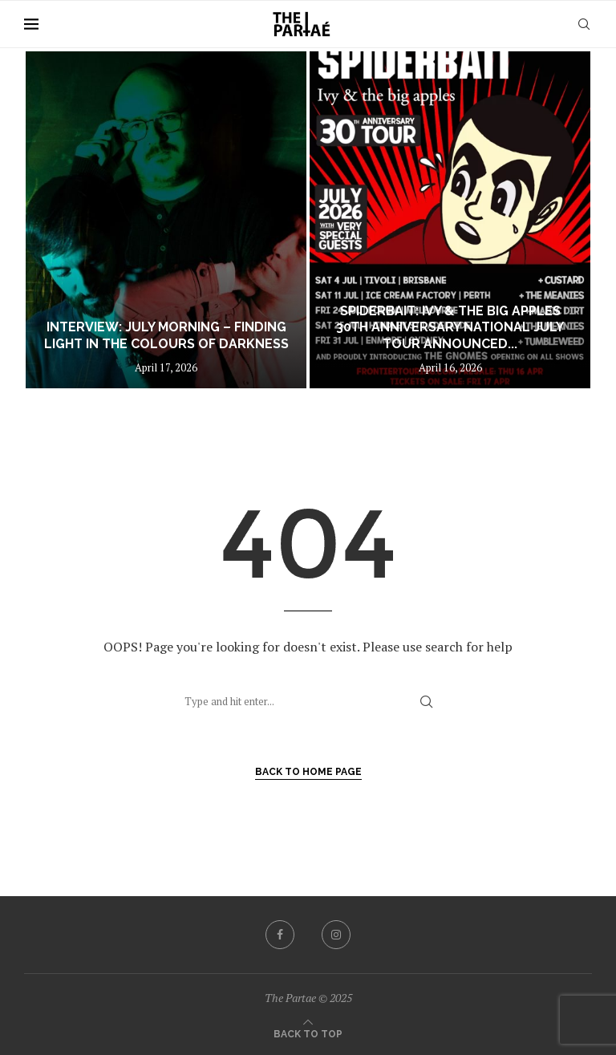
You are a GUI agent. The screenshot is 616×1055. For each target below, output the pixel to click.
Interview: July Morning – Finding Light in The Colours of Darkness (166, 335)
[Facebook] (279, 934)
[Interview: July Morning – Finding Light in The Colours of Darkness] (166, 219)
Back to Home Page (308, 771)
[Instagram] (336, 934)
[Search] (584, 24)
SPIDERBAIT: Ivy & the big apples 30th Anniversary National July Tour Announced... (450, 327)
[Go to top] (308, 1032)
